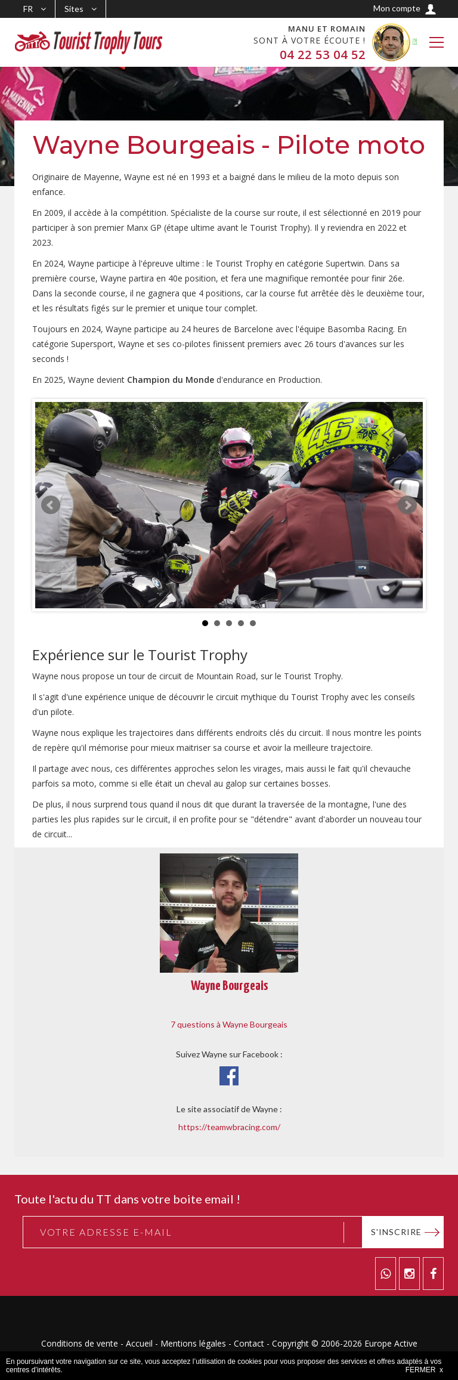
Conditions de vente (79, 1343)
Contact (249, 1343)
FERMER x (424, 1370)
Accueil (139, 1343)
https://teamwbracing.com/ (229, 1127)
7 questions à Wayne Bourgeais (229, 1024)
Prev (50, 505)
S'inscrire (396, 1232)
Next (407, 505)
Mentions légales (193, 1343)
